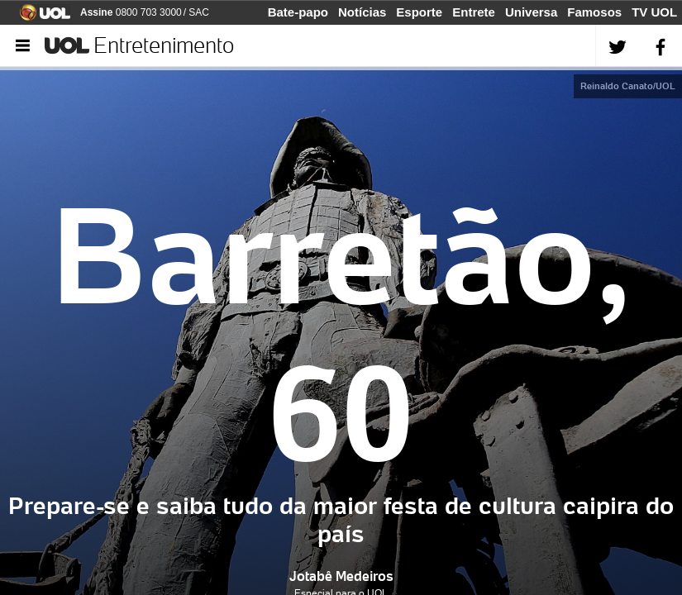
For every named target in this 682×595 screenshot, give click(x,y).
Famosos (594, 12)
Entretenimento (163, 45)
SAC (198, 12)
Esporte (419, 12)
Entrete (473, 12)
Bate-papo (298, 12)
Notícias (362, 12)
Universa (531, 12)
